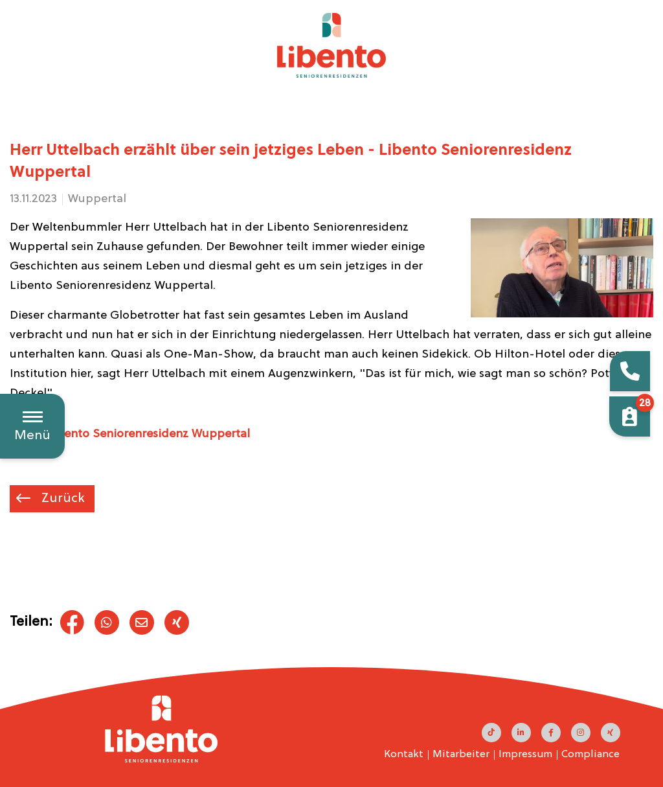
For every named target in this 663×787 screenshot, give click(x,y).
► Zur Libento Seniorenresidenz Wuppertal (130, 434)
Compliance (590, 754)
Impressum (525, 754)
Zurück (61, 499)
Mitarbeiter (461, 754)
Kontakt (403, 754)
